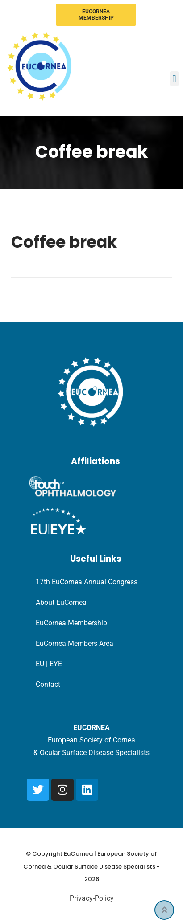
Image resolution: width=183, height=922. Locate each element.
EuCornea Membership (96, 14)
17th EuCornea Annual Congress (86, 582)
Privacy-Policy (92, 898)
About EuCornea (61, 602)
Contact (48, 684)
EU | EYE (49, 664)
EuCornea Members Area (74, 643)
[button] (174, 78)
